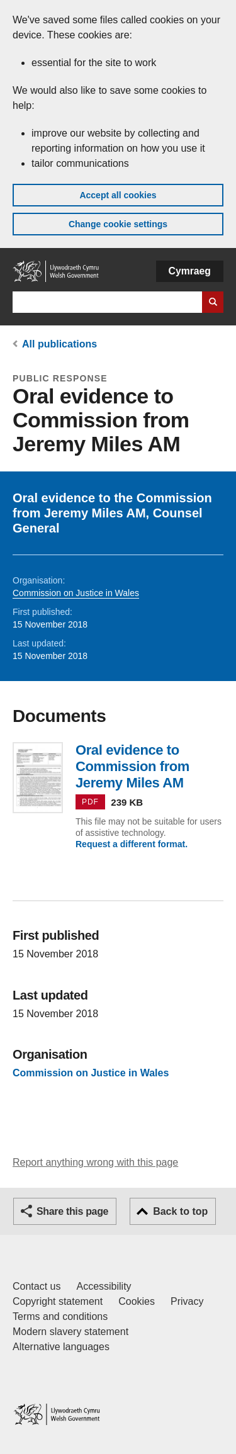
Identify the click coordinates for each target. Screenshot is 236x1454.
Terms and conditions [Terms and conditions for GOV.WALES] (60, 1316)
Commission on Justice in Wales (76, 593)
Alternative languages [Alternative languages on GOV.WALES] (61, 1346)
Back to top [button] (180, 1211)
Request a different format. (132, 844)
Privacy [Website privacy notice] (187, 1301)
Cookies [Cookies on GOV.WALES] (136, 1301)
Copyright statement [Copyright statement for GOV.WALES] (58, 1301)
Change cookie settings (118, 224)
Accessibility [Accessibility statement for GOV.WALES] (103, 1286)
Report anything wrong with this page (95, 1162)
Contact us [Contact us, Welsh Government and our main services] (36, 1286)
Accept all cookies (117, 195)
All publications (59, 344)
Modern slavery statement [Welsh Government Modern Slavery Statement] (70, 1331)
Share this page (72, 1211)
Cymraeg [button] (190, 271)
